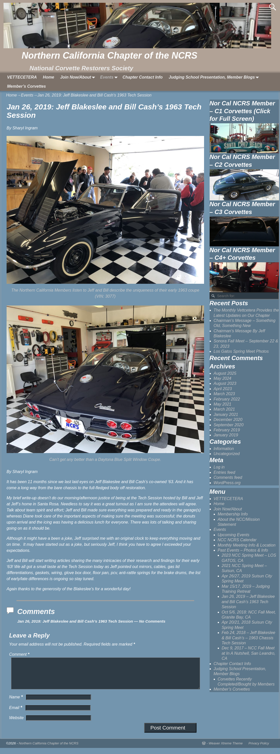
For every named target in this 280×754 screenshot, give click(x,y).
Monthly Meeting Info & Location (247, 545)
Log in (219, 467)
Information (224, 448)
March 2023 (224, 394)
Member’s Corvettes (26, 86)
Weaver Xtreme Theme (226, 749)
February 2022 (227, 399)
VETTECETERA (22, 77)
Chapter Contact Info (143, 77)
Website (16, 724)
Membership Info (233, 514)
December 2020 (228, 419)
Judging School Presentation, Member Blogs (215, 77)
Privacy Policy (259, 749)
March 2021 (224, 409)
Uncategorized (227, 454)
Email (16, 714)
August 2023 (225, 383)
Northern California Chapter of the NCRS (109, 55)
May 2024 (222, 378)
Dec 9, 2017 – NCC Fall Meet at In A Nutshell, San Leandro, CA (248, 653)
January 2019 (226, 435)
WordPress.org (227, 483)
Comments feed (228, 477)
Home (48, 77)
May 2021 (222, 404)
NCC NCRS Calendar (237, 540)
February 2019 (227, 430)
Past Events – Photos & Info (243, 550)
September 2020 (229, 425)
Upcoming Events (233, 535)
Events (109, 77)
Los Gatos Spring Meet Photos (241, 351)
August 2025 (225, 373)
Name (16, 703)
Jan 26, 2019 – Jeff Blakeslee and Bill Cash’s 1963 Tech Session (248, 601)
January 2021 (226, 414)
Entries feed (224, 472)
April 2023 (223, 389)
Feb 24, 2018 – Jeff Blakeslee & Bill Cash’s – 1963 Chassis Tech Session (248, 637)
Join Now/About (78, 77)
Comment (19, 654)
